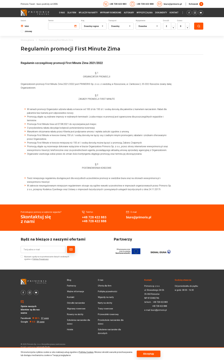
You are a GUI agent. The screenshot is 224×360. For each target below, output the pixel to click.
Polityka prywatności (107, 291)
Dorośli (166, 20)
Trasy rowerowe (105, 308)
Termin (51, 20)
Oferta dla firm (104, 285)
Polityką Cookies (86, 352)
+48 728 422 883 (114, 4)
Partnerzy (71, 285)
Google (32, 322)
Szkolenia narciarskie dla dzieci (78, 322)
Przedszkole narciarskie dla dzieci (110, 322)
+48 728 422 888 (142, 4)
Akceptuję (148, 353)
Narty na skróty (105, 303)
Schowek (196, 4)
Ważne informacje (75, 291)
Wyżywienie (140, 20)
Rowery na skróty (75, 314)
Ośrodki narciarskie (76, 303)
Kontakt (174, 12)
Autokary (129, 12)
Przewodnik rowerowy (108, 314)
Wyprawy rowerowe (110, 12)
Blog (69, 280)
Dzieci (179, 20)
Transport (112, 20)
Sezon (23, 20)
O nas (62, 12)
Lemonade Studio (43, 347)
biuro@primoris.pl (169, 4)
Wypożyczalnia (145, 12)
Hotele (70, 329)
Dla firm (71, 12)
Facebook (35, 318)
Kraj (82, 20)
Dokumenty (161, 12)
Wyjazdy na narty (88, 12)
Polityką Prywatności (40, 259)
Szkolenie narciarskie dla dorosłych (109, 331)
